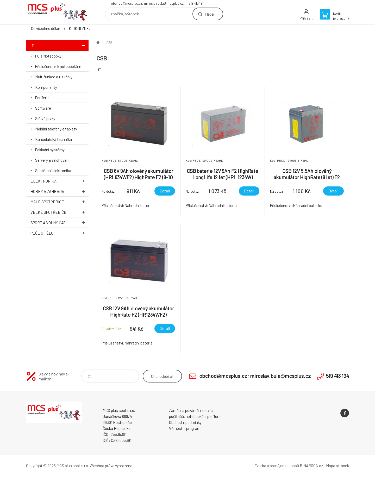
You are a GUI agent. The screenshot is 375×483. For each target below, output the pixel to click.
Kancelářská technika (53, 139)
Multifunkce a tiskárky (53, 76)
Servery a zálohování (52, 160)
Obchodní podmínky (185, 422)
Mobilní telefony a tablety (56, 129)
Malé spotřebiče (59, 202)
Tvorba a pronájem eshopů (277, 465)
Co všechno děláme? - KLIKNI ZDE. (60, 28)
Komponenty (46, 87)
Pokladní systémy (50, 149)
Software (43, 108)
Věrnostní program (185, 428)
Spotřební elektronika (53, 170)
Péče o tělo (59, 233)
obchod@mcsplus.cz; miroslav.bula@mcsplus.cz (147, 3)
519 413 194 (196, 3)
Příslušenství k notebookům (58, 66)
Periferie (42, 97)
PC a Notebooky (48, 56)
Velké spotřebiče (59, 212)
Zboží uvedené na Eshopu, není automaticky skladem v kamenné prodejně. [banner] (57, 12)
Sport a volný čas (59, 222)
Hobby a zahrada (59, 191)
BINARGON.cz (311, 465)
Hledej (209, 13)
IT (59, 45)
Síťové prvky (45, 118)
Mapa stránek (337, 465)
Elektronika (59, 181)
